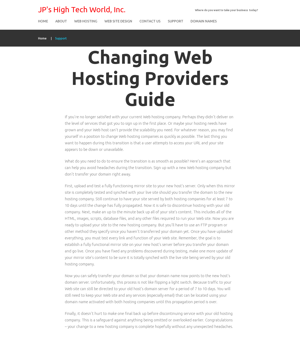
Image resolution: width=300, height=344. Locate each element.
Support (175, 21)
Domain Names (204, 21)
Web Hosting (85, 21)
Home (43, 21)
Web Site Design (118, 21)
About (61, 21)
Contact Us (150, 21)
